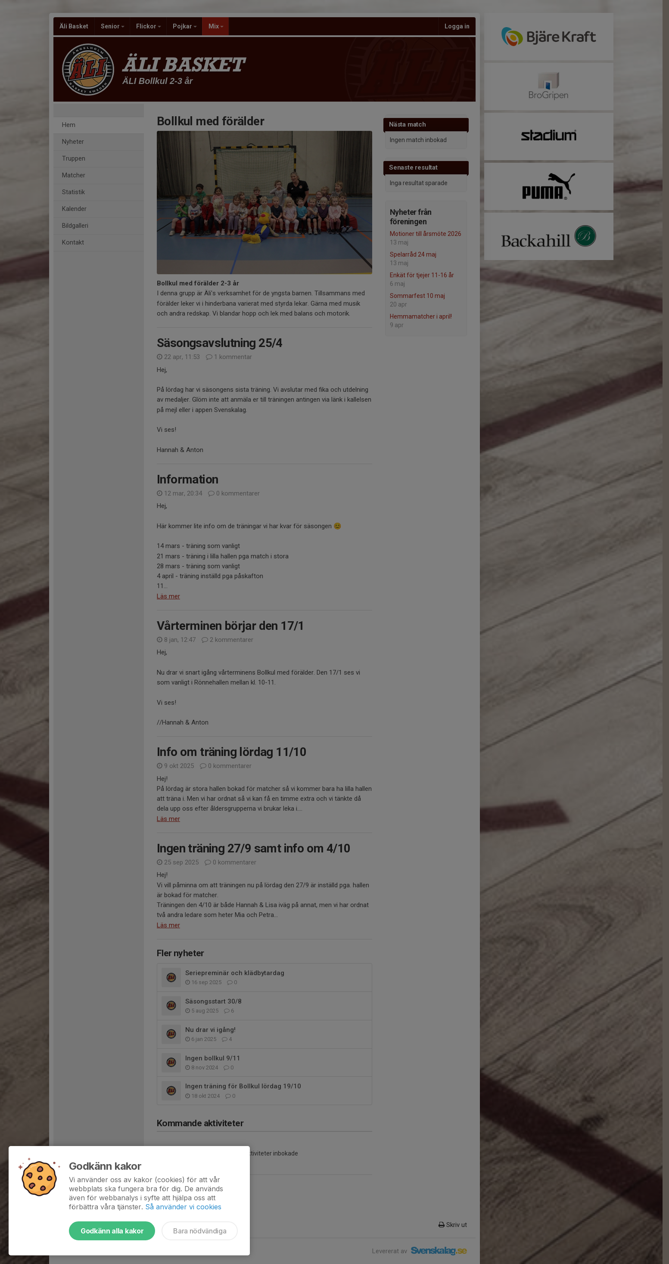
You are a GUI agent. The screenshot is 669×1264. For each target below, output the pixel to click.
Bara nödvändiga (199, 1231)
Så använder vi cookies (183, 1206)
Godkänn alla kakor (112, 1231)
